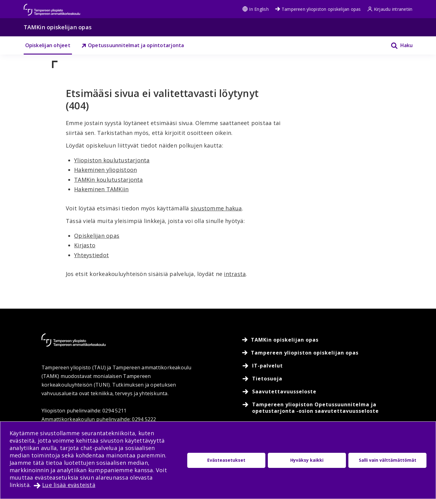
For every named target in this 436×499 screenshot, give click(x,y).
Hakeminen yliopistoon (105, 169)
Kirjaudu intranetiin (390, 9)
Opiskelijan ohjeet (47, 45)
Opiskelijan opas (96, 235)
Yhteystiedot (91, 255)
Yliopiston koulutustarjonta (111, 160)
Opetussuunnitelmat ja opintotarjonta (132, 45)
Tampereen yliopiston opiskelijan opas (318, 9)
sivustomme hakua (216, 208)
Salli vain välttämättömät (387, 460)
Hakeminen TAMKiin (101, 189)
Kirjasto (84, 245)
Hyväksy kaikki (306, 460)
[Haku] (398, 45)
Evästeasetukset (226, 460)
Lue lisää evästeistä (68, 485)
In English (255, 9)
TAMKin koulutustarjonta (108, 179)
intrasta (235, 274)
